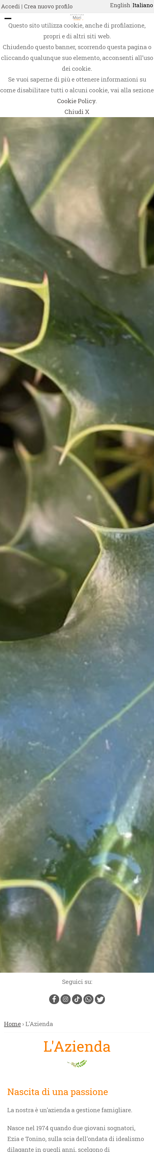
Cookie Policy (76, 101)
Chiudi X (77, 112)
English (120, 5)
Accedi (10, 6)
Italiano (143, 5)
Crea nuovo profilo (48, 6)
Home (12, 1024)
